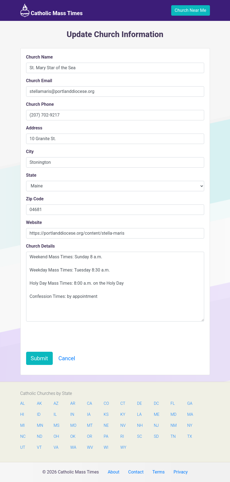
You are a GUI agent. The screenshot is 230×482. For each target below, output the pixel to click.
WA (73, 447)
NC (23, 436)
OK (73, 436)
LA (139, 414)
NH (140, 425)
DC (156, 403)
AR (72, 403)
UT (22, 447)
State (31, 175)
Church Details (40, 246)
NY (189, 425)
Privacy (180, 472)
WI (106, 447)
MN (39, 425)
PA (106, 436)
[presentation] (68, 336)
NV (123, 425)
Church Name (39, 57)
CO (106, 403)
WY (123, 447)
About (114, 472)
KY (122, 414)
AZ (56, 403)
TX (189, 436)
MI (22, 425)
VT (39, 447)
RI (122, 436)
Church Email (39, 80)
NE (106, 425)
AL (22, 403)
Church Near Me (190, 10)
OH (56, 436)
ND (39, 436)
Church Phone (40, 104)
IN (72, 414)
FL (172, 403)
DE (139, 403)
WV (90, 447)
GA (189, 403)
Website (34, 222)
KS (106, 414)
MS (56, 425)
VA (56, 447)
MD (173, 414)
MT (90, 425)
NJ (156, 425)
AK (39, 403)
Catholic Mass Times (51, 10)
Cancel (67, 358)
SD (156, 436)
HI (22, 414)
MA (190, 414)
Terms (158, 472)
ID (38, 414)
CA (89, 403)
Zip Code (35, 198)
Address (34, 128)
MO (73, 425)
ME (156, 414)
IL (55, 414)
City (30, 151)
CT (122, 403)
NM (173, 425)
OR (89, 436)
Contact (135, 472)
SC (139, 436)
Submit (39, 358)
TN (173, 436)
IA (89, 414)
